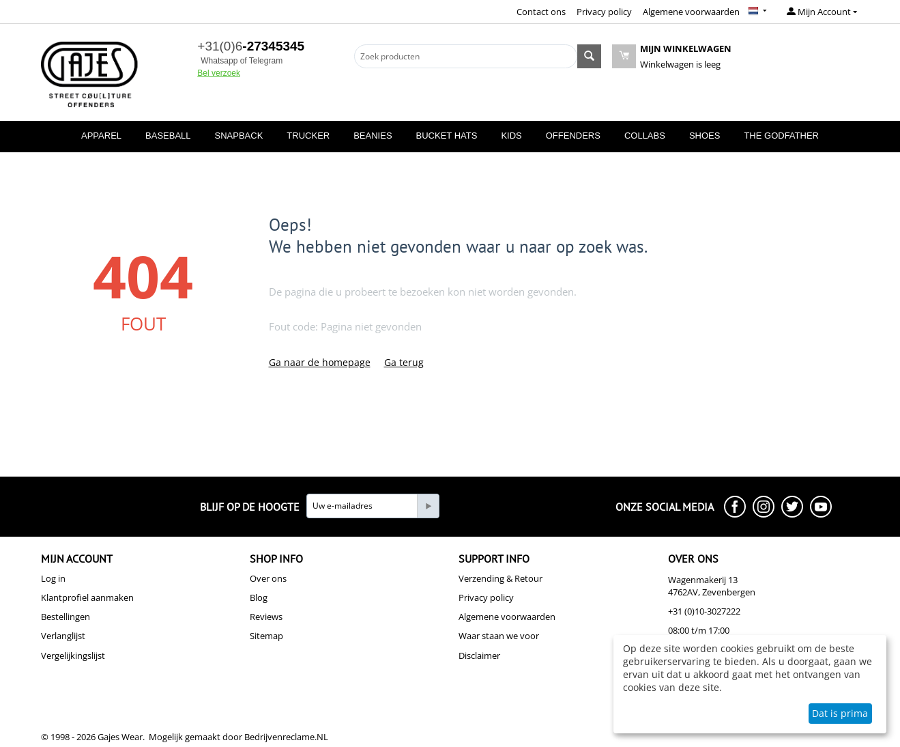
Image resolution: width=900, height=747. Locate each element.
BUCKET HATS (447, 135)
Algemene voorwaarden (691, 11)
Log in (53, 578)
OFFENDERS (573, 135)
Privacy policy (604, 11)
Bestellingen (65, 616)
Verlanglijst (63, 636)
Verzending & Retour (500, 578)
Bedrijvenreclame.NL (286, 737)
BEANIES (372, 135)
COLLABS (644, 135)
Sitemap (266, 636)
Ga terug (404, 362)
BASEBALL (168, 135)
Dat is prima (840, 713)
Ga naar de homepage (320, 362)
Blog (258, 597)
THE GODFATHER (781, 135)
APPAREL (101, 135)
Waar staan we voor (499, 636)
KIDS (511, 135)
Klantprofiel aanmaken (87, 597)
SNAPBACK (239, 135)
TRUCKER (308, 135)
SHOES (705, 135)
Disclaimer (479, 655)
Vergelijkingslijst (73, 655)
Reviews (266, 616)
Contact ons (541, 11)
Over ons (268, 578)
